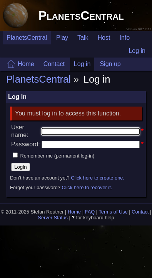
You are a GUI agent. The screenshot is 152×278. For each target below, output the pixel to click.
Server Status (53, 217)
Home (26, 64)
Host (104, 37)
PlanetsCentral (81, 15)
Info (124, 37)
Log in (137, 50)
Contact (54, 64)
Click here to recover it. (87, 187)
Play (62, 37)
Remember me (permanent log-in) (57, 156)
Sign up (110, 64)
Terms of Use (113, 212)
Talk (82, 37)
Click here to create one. (97, 178)
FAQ (90, 212)
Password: (25, 144)
